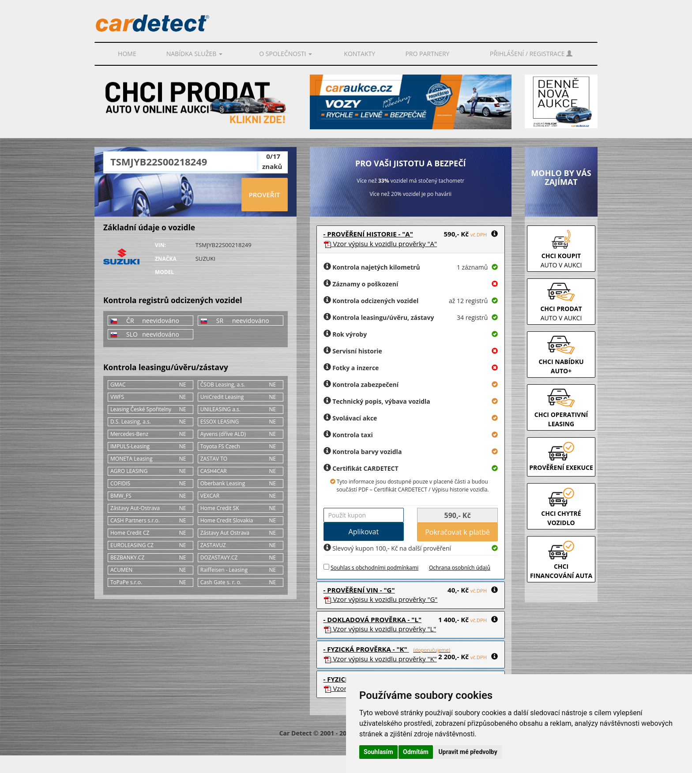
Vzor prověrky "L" (379, 628)
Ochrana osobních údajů (459, 567)
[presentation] (172, 195)
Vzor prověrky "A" (380, 243)
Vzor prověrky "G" (380, 599)
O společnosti (285, 53)
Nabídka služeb (194, 53)
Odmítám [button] (416, 751)
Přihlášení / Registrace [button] (531, 53)
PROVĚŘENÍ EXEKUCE (561, 467)
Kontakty (359, 53)
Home (127, 53)
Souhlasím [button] (378, 751)
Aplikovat (364, 532)
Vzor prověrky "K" (380, 658)
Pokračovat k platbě (457, 532)
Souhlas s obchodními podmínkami (374, 567)
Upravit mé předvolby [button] (467, 751)
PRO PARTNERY (427, 53)
